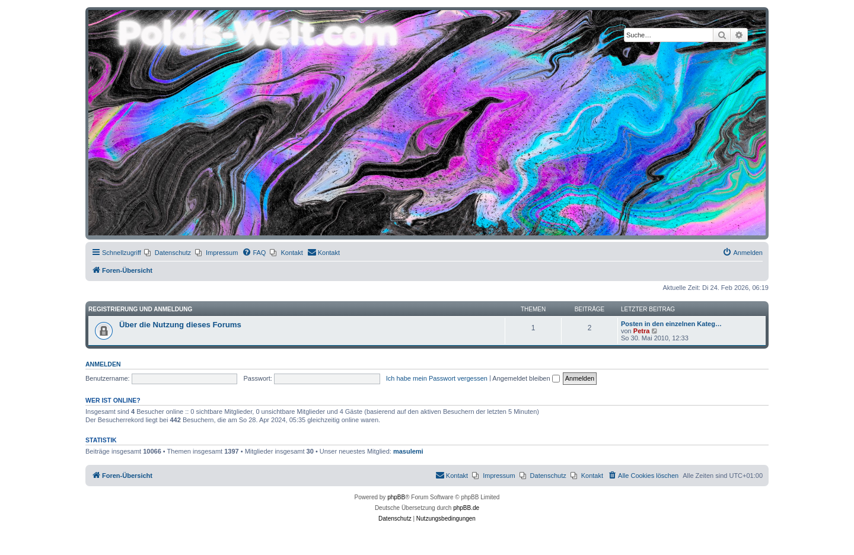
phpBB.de (466, 508)
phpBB (396, 497)
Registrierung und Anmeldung (140, 309)
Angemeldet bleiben (525, 378)
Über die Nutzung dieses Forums (180, 324)
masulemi (408, 451)
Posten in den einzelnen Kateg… (671, 323)
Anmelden (103, 364)
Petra (641, 330)
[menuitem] (167, 252)
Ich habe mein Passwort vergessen (436, 378)
